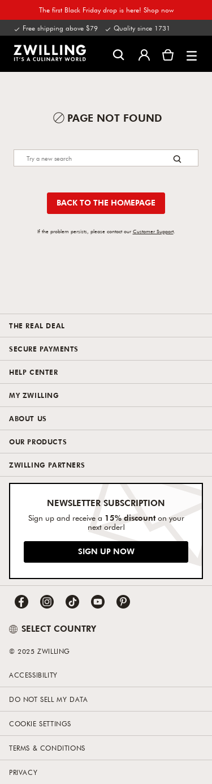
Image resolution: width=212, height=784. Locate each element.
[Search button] (177, 159)
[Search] (106, 157)
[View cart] (168, 54)
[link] (50, 53)
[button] (191, 54)
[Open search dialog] (118, 54)
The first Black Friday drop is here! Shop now (106, 9)
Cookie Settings (40, 723)
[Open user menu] (144, 54)
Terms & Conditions (47, 747)
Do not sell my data (48, 699)
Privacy (23, 772)
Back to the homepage (106, 202)
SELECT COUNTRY (52, 628)
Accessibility (33, 674)
